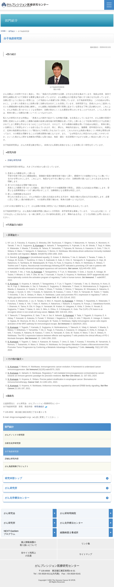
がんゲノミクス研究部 (14, 435)
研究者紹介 (41, 406)
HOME (3, 31)
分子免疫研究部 (12, 451)
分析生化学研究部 (13, 443)
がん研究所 (11, 488)
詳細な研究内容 (14, 160)
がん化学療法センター (17, 497)
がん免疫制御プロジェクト (16, 466)
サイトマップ (85, 554)
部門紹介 (11, 31)
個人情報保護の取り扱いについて (28, 543)
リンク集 (85, 543)
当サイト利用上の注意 (28, 554)
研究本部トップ (13, 478)
